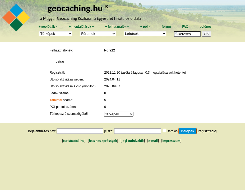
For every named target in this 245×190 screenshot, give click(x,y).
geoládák (48, 26)
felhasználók (117, 26)
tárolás (173, 131)
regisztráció (207, 131)
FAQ (185, 26)
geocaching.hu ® (78, 8)
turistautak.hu (73, 141)
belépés (205, 26)
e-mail (153, 141)
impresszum (171, 141)
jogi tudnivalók (133, 141)
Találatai (56, 100)
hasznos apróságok (103, 141)
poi (145, 26)
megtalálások (81, 26)
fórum (166, 26)
